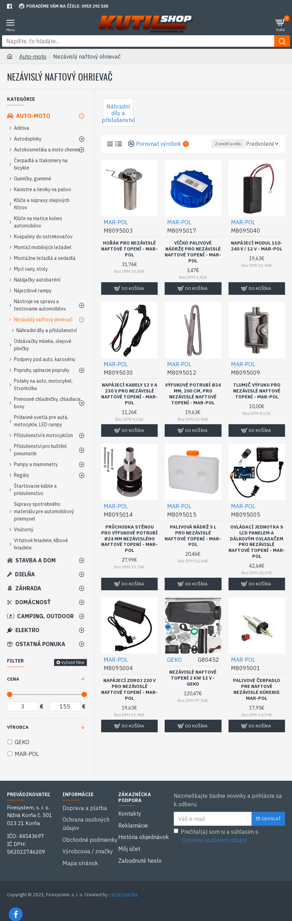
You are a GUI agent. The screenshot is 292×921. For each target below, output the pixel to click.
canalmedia (123, 885)
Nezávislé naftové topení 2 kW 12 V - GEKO (193, 687)
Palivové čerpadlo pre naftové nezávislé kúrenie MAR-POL (256, 698)
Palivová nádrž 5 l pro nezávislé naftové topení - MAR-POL (193, 545)
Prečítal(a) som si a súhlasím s (216, 836)
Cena (13, 679)
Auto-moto (32, 56)
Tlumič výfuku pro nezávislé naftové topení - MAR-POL (256, 400)
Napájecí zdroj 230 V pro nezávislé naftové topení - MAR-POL (129, 698)
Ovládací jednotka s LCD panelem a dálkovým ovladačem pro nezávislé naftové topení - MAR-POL (257, 550)
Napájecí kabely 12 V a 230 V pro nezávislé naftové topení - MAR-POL (129, 403)
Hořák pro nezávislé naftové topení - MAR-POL (129, 258)
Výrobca (18, 727)
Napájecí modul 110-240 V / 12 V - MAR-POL (256, 255)
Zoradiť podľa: (199, 153)
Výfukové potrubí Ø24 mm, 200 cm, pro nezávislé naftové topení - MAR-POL (193, 403)
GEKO (174, 668)
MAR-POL (116, 231)
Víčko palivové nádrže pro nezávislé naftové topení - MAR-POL (193, 261)
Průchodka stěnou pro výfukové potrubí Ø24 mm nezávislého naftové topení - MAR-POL (129, 548)
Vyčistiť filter (72, 662)
